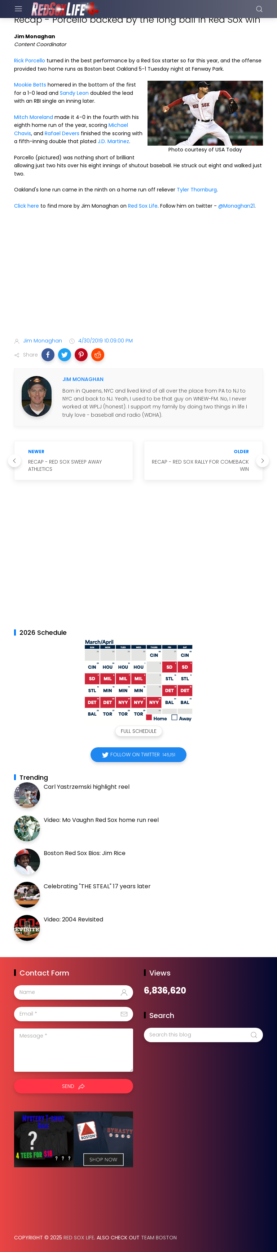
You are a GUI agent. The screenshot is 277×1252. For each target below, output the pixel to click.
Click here (26, 205)
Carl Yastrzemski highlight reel (86, 787)
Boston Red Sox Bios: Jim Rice (85, 853)
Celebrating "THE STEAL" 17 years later (97, 886)
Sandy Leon (74, 93)
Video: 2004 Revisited (73, 919)
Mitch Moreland (33, 117)
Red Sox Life (143, 205)
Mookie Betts (30, 84)
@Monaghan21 (236, 205)
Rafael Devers (62, 133)
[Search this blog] (203, 1035)
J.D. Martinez (113, 141)
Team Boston (159, 1237)
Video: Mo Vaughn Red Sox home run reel (101, 820)
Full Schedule (139, 731)
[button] (47, 354)
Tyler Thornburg (197, 189)
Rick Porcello (29, 60)
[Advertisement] (138, 275)
